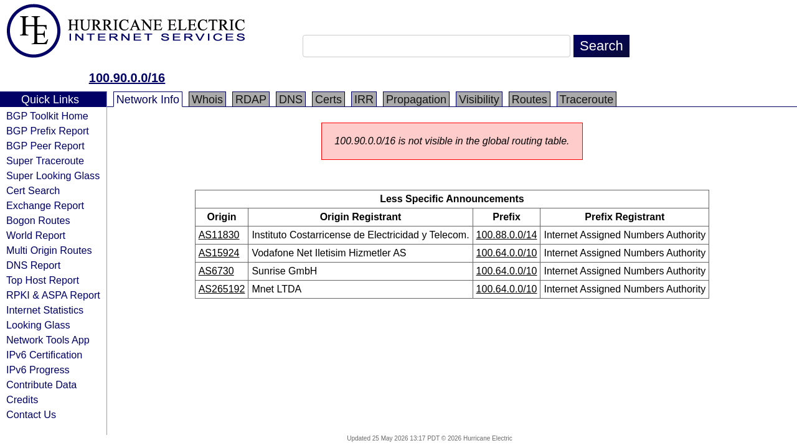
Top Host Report (42, 280)
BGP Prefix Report (47, 130)
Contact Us (31, 414)
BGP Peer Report (45, 145)
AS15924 (219, 253)
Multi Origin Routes (49, 250)
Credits (22, 399)
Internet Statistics (44, 309)
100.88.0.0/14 (506, 235)
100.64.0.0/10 (506, 253)
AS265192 (222, 289)
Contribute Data (41, 384)
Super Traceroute (45, 160)
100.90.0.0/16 (127, 78)
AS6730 (216, 271)
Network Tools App (48, 339)
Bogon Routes (38, 220)
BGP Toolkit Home (47, 115)
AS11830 (219, 235)
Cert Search (33, 190)
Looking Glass (38, 324)
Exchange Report (45, 205)
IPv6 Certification (44, 354)
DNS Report (33, 265)
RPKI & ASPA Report (53, 295)
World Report (35, 235)
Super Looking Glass (53, 175)
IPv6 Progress (38, 369)
